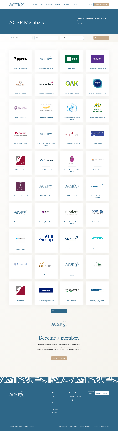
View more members (59, 311)
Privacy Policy (63, 427)
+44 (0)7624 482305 (75, 397)
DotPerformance (104, 427)
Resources (66, 4)
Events (57, 4)
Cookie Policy (73, 427)
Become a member (101, 38)
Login (90, 394)
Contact (75, 4)
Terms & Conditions (85, 427)
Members (49, 4)
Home (35, 4)
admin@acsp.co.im (74, 400)
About (41, 4)
